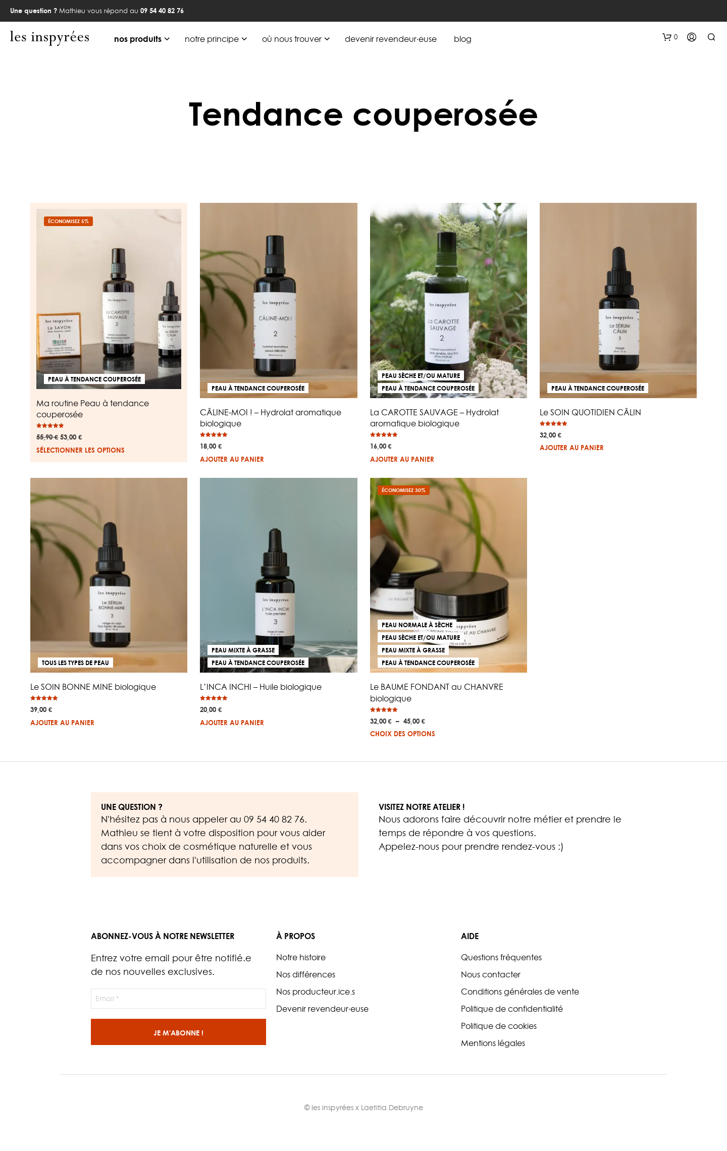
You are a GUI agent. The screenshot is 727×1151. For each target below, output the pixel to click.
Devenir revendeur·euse (322, 1009)
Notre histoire (301, 957)
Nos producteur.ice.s (315, 991)
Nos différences (305, 974)
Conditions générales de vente (520, 991)
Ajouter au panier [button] (232, 459)
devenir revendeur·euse (391, 39)
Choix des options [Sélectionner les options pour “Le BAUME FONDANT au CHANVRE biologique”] (402, 734)
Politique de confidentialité (512, 1009)
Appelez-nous (409, 846)
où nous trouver (292, 39)
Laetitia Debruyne (392, 1107)
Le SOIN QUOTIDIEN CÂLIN (590, 412)
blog (463, 39)
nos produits (138, 39)
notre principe (212, 39)
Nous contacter (491, 974)
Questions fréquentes (501, 957)
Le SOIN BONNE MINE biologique (93, 687)
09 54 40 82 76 (274, 819)
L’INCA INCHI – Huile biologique (261, 687)
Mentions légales (493, 1043)
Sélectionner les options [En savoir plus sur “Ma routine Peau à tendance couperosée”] (80, 450)
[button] (670, 37)
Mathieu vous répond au (97, 11)
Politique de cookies (499, 1026)
